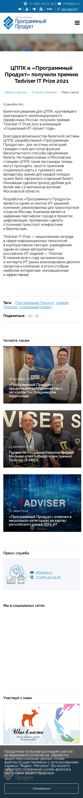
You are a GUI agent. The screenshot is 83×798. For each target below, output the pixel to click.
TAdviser (10, 307)
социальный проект (35, 307)
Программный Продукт (34, 303)
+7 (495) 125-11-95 (41, 3)
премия (62, 303)
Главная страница (16, 92)
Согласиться (41, 788)
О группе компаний (44, 92)
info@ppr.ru (71, 3)
